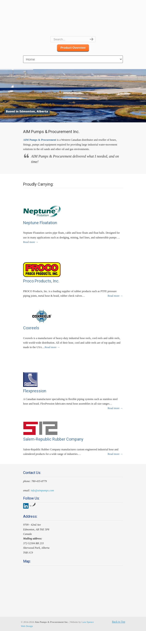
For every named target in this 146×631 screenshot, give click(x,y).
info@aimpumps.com (42, 490)
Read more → (30, 242)
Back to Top (118, 621)
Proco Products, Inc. (41, 281)
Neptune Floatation (40, 222)
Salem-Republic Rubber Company (53, 439)
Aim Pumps (73, 18)
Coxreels (31, 327)
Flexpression (34, 390)
